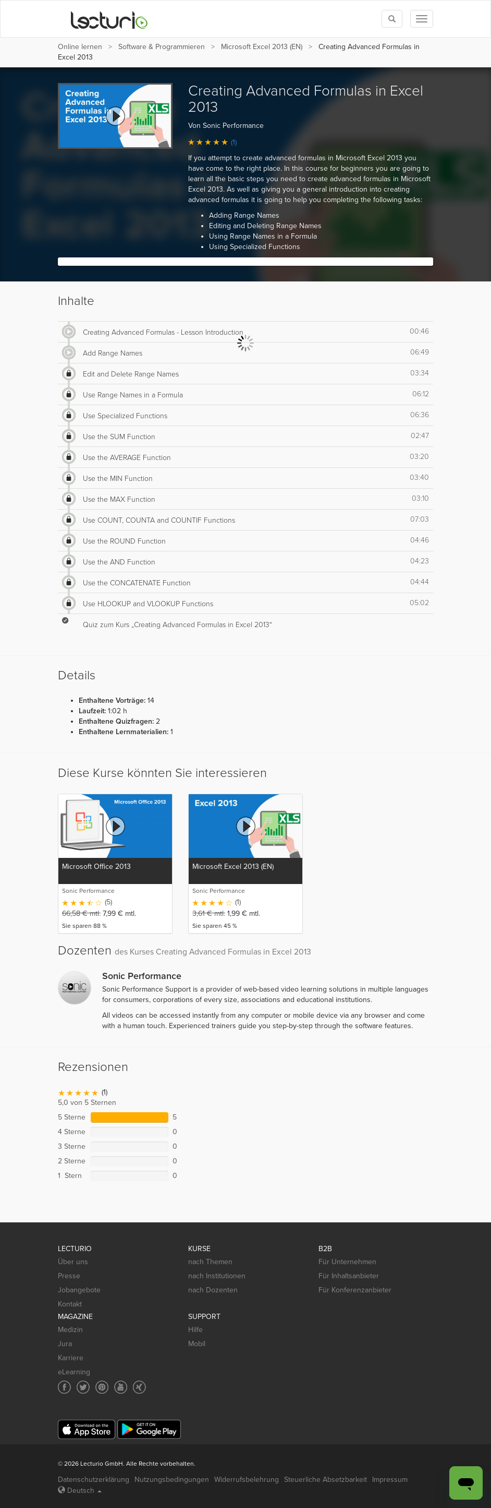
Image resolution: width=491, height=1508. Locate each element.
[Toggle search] (392, 19)
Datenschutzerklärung (93, 1479)
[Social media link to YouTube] (120, 1387)
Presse (69, 1275)
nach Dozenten (213, 1290)
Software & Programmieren (161, 46)
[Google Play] (149, 1429)
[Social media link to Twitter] (83, 1387)
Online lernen (80, 46)
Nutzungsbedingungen (171, 1479)
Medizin (70, 1329)
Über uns (73, 1261)
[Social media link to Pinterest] (101, 1387)
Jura (65, 1343)
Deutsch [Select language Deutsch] (80, 1490)
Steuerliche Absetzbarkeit (325, 1479)
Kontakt (70, 1304)
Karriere (70, 1357)
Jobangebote (79, 1290)
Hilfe (195, 1329)
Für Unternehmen (347, 1261)
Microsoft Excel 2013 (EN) (261, 46)
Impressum (390, 1479)
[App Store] (86, 1429)
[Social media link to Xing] (139, 1387)
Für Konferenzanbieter (354, 1290)
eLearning (74, 1372)
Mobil (196, 1343)
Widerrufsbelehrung (246, 1479)
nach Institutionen (217, 1275)
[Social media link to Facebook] (64, 1387)
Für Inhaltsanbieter (348, 1275)
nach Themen (210, 1261)
